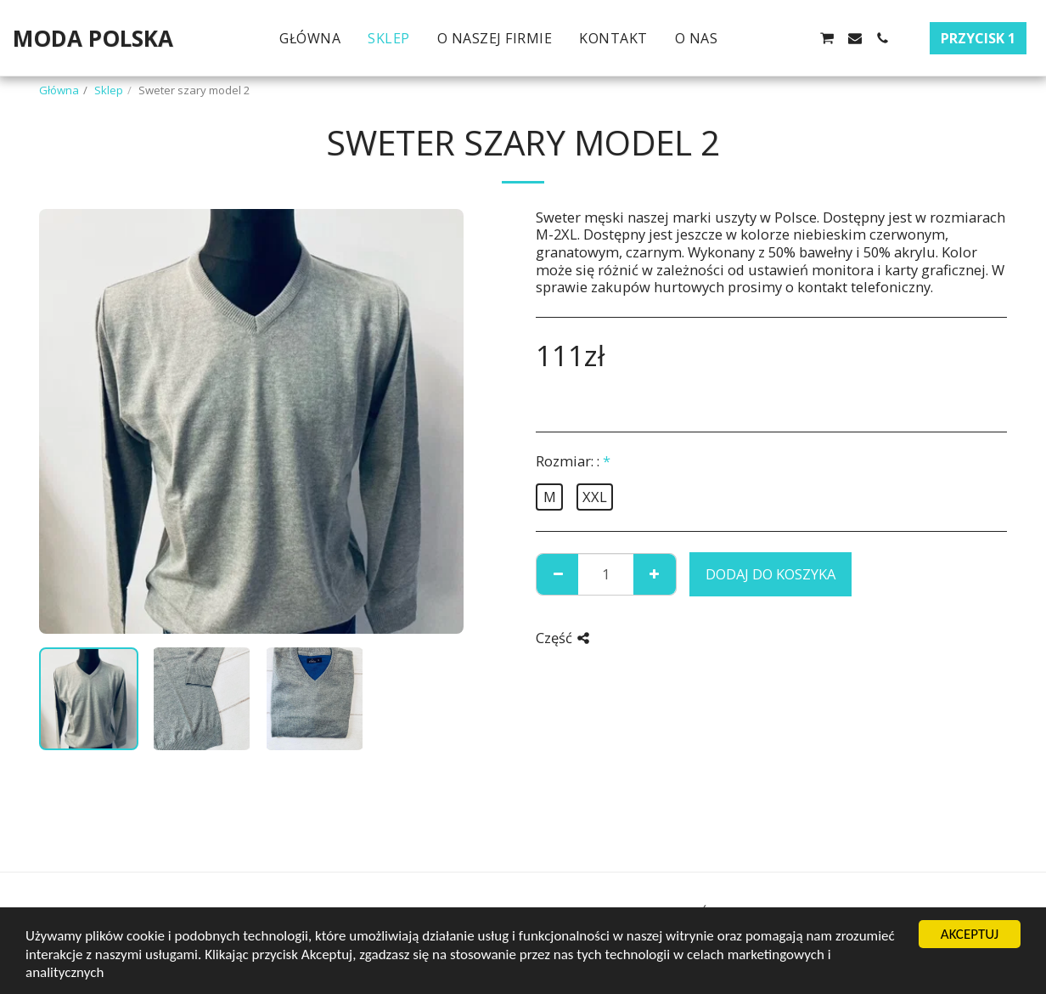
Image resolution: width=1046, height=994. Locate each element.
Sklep (108, 90)
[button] (744, 38)
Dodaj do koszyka (770, 574)
